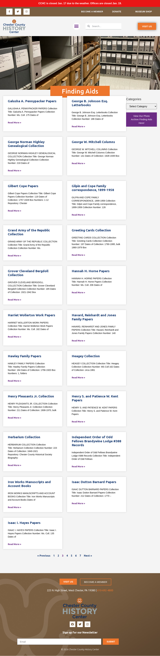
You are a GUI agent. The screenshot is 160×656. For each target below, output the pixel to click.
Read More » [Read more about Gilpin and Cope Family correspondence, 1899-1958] (78, 215)
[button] (76, 26)
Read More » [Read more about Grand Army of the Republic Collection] (14, 256)
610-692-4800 (105, 590)
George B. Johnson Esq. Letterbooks (90, 103)
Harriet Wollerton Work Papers (31, 315)
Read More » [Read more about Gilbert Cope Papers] (14, 211)
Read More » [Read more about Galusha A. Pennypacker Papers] (14, 122)
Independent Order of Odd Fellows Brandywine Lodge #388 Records (96, 441)
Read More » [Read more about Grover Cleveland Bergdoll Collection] (14, 300)
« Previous (43, 555)
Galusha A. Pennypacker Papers (32, 101)
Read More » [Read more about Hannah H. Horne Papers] (78, 292)
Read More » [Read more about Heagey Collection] (78, 377)
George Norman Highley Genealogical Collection (26, 144)
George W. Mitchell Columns (93, 142)
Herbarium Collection (24, 437)
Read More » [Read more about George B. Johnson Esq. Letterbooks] (78, 126)
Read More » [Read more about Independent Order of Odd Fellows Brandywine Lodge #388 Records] (78, 466)
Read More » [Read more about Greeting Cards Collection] (78, 255)
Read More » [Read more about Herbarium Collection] (14, 465)
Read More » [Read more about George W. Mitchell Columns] (78, 163)
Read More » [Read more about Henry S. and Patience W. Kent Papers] (78, 422)
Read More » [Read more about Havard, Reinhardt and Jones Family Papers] (78, 341)
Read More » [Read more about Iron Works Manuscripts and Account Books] (14, 507)
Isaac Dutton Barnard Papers (94, 482)
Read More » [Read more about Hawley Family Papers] (14, 381)
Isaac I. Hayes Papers (24, 523)
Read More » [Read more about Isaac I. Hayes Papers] (14, 544)
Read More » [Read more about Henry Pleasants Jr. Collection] (14, 418)
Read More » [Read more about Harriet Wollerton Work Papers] (14, 337)
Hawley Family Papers (24, 356)
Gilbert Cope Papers (23, 186)
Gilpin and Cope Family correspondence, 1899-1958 (93, 188)
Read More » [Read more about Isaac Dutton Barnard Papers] (78, 503)
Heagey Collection (86, 356)
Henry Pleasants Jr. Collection (31, 396)
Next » (88, 555)
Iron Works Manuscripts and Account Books (29, 484)
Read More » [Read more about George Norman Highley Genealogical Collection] (14, 170)
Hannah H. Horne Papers (91, 271)
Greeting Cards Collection (91, 230)
